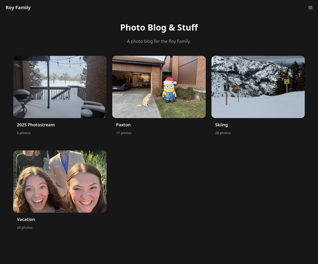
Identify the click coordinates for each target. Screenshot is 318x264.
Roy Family (18, 7)
